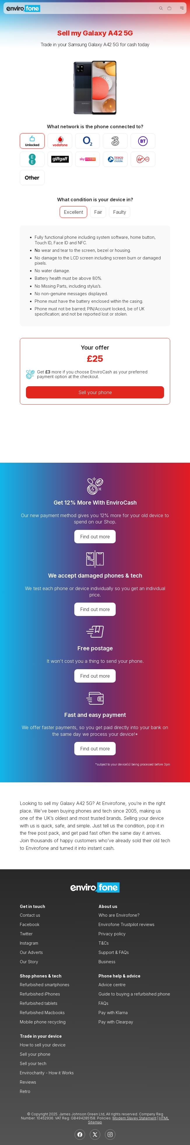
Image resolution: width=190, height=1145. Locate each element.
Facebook (29, 924)
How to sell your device (43, 1044)
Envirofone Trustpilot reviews (126, 924)
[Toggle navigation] (182, 8)
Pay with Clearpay (115, 1021)
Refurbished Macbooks (42, 1012)
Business (106, 961)
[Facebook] (80, 1134)
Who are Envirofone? (119, 915)
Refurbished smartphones (44, 984)
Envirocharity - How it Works (47, 1072)
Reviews (28, 1082)
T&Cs (103, 943)
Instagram (29, 943)
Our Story (29, 961)
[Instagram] (110, 1134)
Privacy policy (112, 933)
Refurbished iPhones (40, 993)
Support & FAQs (113, 952)
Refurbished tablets (38, 1003)
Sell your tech (33, 1063)
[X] (95, 1134)
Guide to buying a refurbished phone (134, 993)
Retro (25, 1091)
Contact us (30, 915)
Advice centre (112, 984)
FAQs (103, 1003)
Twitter (26, 933)
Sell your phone (95, 392)
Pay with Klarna (113, 1012)
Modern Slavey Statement (134, 1118)
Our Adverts (31, 952)
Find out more (95, 536)
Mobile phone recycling (43, 1021)
